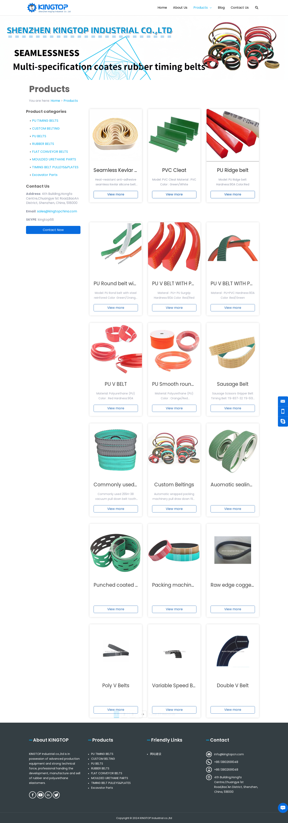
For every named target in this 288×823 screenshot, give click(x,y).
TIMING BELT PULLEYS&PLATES (55, 167)
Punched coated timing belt (127, 663)
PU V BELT (116, 462)
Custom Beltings (174, 562)
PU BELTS (39, 136)
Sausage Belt (232, 462)
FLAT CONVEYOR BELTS (50, 151)
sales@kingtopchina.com (57, 211)
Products (71, 100)
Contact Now (53, 230)
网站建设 (155, 754)
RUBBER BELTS (43, 143)
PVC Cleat (174, 173)
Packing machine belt (178, 663)
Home (55, 100)
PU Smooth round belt (178, 462)
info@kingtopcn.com (229, 754)
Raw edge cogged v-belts (242, 663)
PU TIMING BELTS (45, 120)
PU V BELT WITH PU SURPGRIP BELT (191, 362)
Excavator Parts (44, 174)
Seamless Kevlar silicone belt (128, 173)
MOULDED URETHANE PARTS (54, 159)
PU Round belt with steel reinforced (135, 362)
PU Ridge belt (232, 173)
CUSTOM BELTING (46, 128)
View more (115, 197)
